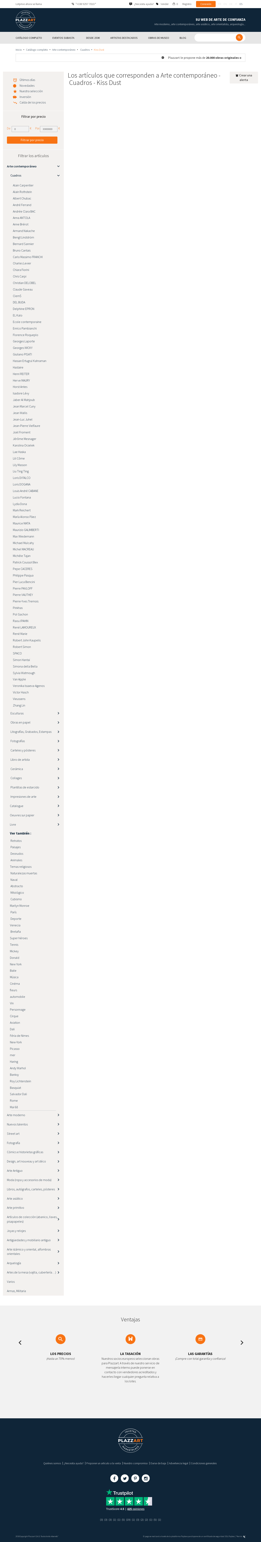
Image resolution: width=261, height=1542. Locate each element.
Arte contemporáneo (63, 49)
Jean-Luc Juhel (22, 419)
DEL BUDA (19, 302)
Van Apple (19, 679)
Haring (14, 1061)
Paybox (231, 1536)
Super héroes (19, 938)
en (225, 4)
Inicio (19, 49)
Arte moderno (16, 1115)
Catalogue (16, 806)
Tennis (14, 945)
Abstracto (16, 886)
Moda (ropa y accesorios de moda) (29, 1180)
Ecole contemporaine (27, 322)
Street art (13, 1134)
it (236, 4)
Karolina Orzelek (23, 445)
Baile (13, 970)
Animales (16, 860)
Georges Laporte (24, 341)
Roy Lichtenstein (20, 1081)
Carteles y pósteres (22, 750)
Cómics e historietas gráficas (25, 1152)
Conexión (205, 4)
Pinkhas (18, 608)
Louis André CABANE (25, 491)
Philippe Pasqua (23, 575)
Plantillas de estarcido (24, 787)
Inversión (25, 97)
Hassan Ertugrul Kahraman (29, 361)
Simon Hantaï (21, 660)
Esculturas (17, 713)
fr (219, 4)
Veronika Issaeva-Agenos (29, 686)
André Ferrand (22, 205)
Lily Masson (20, 465)
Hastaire (18, 367)
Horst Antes (20, 387)
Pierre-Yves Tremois (25, 601)
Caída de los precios (33, 102)
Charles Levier (22, 263)
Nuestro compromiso (136, 1463)
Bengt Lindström (23, 237)
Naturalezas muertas (23, 873)
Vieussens (19, 699)
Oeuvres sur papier (22, 815)
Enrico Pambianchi (25, 328)
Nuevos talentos (17, 1124)
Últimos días (27, 80)
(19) (128, 1519)
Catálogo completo (37, 49)
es (241, 4)
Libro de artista (20, 760)
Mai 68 (14, 1107)
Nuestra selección (31, 91)
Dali (12, 1029)
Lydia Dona (20, 504)
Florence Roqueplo (25, 335)
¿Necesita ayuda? (74, 1463)
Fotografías (17, 741)
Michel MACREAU (23, 549)
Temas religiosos (20, 867)
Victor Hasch (21, 692)
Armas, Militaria (16, 1291)
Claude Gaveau (23, 289)
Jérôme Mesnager (24, 439)
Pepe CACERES (22, 569)
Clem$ (17, 296)
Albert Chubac (22, 198)
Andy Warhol (18, 1068)
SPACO (17, 653)
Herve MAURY (21, 380)
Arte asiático (15, 1198)
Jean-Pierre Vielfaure (26, 426)
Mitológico (17, 892)
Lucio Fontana (22, 497)
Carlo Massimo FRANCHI (28, 257)
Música (14, 977)
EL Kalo (17, 315)
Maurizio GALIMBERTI (26, 530)
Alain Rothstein (22, 192)
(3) (101, 1519)
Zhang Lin (19, 705)
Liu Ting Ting (21, 471)
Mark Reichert (21, 510)
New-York (16, 1042)
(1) (114, 1519)
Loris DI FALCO (21, 478)
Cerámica (16, 769)
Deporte (15, 919)
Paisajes (15, 847)
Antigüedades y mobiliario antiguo (29, 1240)
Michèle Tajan (21, 556)
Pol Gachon (20, 614)
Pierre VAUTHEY (23, 595)
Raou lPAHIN (20, 621)
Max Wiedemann (23, 536)
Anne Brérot (20, 224)
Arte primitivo (15, 1208)
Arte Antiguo (15, 1171)
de (230, 4)
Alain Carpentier (23, 185)
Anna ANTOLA (21, 218)
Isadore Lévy (21, 393)
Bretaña (15, 931)
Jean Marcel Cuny (24, 406)
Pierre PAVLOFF (22, 588)
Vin (12, 1003)
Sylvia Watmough (24, 673)
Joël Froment (21, 432)
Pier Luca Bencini (24, 582)
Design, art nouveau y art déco (26, 1161)
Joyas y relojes (16, 1231)
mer (12, 1055)
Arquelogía (14, 1263)
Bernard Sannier (23, 244)
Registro (186, 4)
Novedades (27, 85)
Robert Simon (22, 647)
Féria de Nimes (19, 1036)
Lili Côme (19, 458)
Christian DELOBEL (24, 283)
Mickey (14, 951)
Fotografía (13, 1143)
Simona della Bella (25, 666)
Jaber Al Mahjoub (24, 400)
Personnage (18, 1009)
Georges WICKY (22, 348)
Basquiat (15, 1088)
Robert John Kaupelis (27, 640)
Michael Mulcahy (23, 543)
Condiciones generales (204, 1463)
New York (16, 964)
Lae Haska (19, 452)
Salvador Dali (18, 1094)
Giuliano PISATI (22, 354)
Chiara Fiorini (21, 270)
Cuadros (85, 49)
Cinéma (15, 984)
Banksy (14, 1075)
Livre (13, 824)
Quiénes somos (52, 1463)
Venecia (15, 925)
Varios (11, 1282)
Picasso (15, 1049)
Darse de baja (158, 1463)
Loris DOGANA (21, 484)
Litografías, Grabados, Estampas (30, 732)
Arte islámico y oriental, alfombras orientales (29, 1251)
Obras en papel (20, 722)
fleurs (13, 990)
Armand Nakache (24, 231)
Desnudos (16, 854)
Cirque (14, 1016)
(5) (123, 1519)
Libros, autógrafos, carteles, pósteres (31, 1189)
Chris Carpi (19, 276)
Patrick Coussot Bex (25, 562)
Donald (14, 958)
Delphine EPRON (23, 309)
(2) (142, 1519)
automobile (17, 997)
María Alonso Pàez (24, 517)
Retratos (16, 841)
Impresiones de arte (23, 797)
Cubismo (16, 899)
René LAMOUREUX (24, 627)
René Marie (20, 634)
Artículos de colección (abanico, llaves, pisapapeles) (32, 1219)
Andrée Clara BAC (24, 211)
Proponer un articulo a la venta (103, 1463)
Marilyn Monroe (19, 906)
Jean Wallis (20, 413)
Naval (14, 880)
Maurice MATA (21, 523)
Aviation (15, 1023)
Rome (14, 1100)
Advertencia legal (178, 1463)
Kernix (241, 1536)
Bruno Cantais (21, 250)
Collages (16, 778)
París (13, 912)
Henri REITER (21, 374)
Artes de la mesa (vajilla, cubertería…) (31, 1272)
